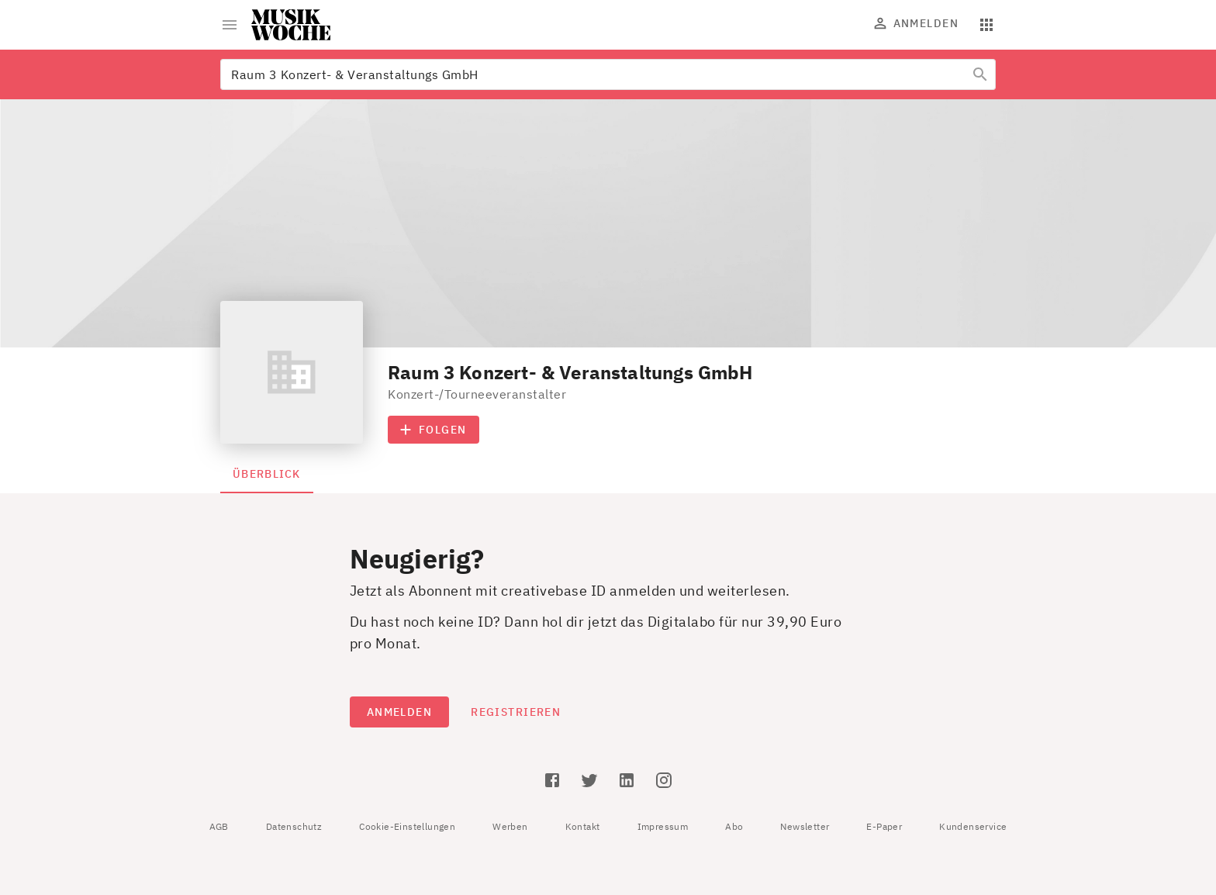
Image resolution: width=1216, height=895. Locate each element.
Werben (509, 826)
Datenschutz (294, 826)
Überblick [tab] (267, 474)
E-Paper (884, 826)
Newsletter (804, 826)
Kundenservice (973, 826)
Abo (734, 826)
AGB (219, 826)
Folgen (433, 430)
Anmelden (917, 23)
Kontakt (582, 826)
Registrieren (515, 711)
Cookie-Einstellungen (407, 826)
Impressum (663, 826)
